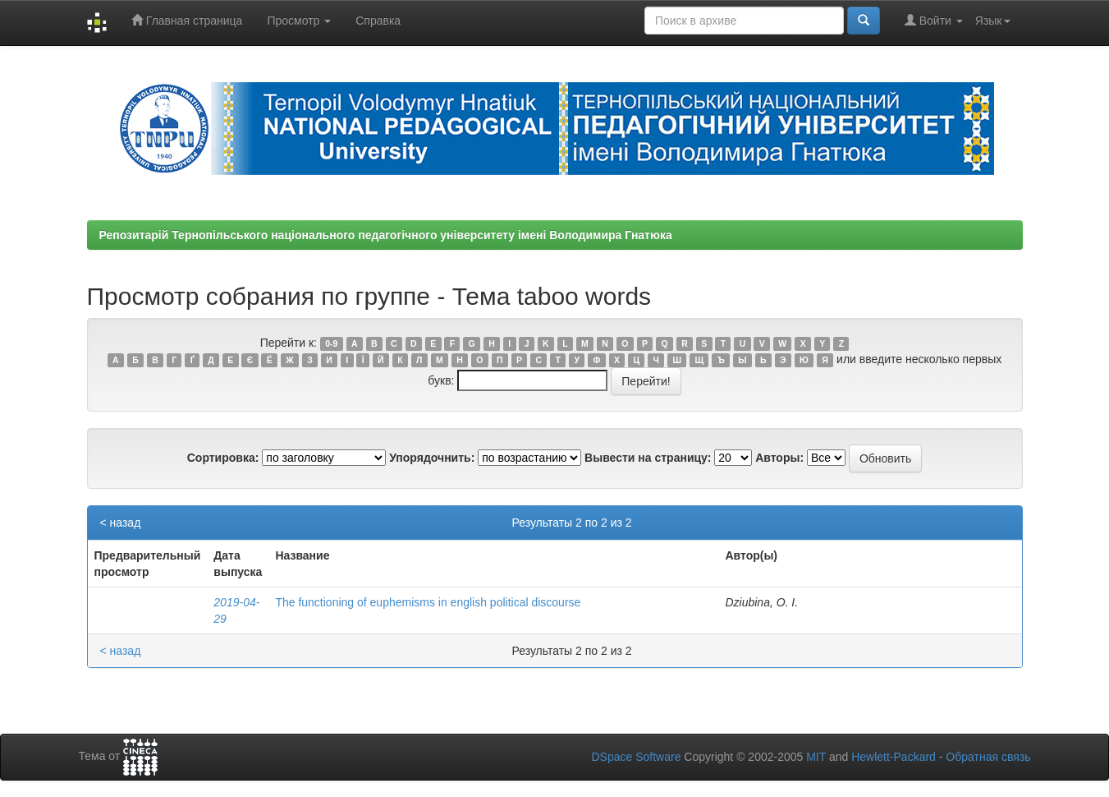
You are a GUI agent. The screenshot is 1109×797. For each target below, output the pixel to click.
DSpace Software (636, 756)
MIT (816, 756)
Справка (378, 20)
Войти (934, 20)
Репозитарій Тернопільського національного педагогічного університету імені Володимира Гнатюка (385, 235)
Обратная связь (988, 756)
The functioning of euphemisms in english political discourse (427, 602)
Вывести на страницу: (647, 457)
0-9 (331, 343)
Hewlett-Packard (893, 756)
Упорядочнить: (431, 457)
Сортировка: (223, 457)
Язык (992, 20)
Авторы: (779, 457)
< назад (120, 522)
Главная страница (186, 20)
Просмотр (299, 20)
